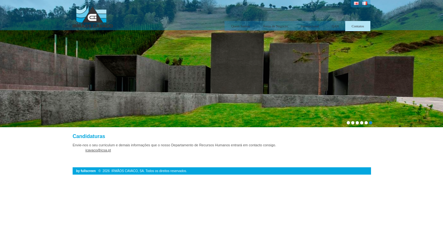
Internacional (310, 26)
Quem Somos (240, 26)
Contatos (358, 26)
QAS (335, 26)
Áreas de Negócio (275, 26)
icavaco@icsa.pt (98, 150)
